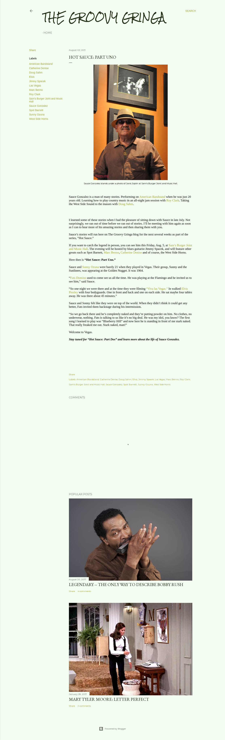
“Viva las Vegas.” (157, 288)
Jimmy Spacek (37, 81)
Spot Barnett (36, 110)
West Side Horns (38, 118)
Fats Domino (78, 278)
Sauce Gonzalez (38, 105)
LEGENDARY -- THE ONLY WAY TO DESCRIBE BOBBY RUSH (126, 584)
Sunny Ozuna (36, 114)
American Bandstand (41, 63)
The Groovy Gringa (103, 17)
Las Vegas (35, 85)
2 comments (84, 706)
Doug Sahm (36, 72)
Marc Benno (36, 89)
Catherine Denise (39, 68)
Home (47, 32)
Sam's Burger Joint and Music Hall (87, 384)
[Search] (190, 11)
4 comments (84, 591)
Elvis (32, 76)
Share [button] (32, 50)
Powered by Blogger (112, 729)
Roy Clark (34, 94)
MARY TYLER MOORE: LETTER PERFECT (109, 699)
